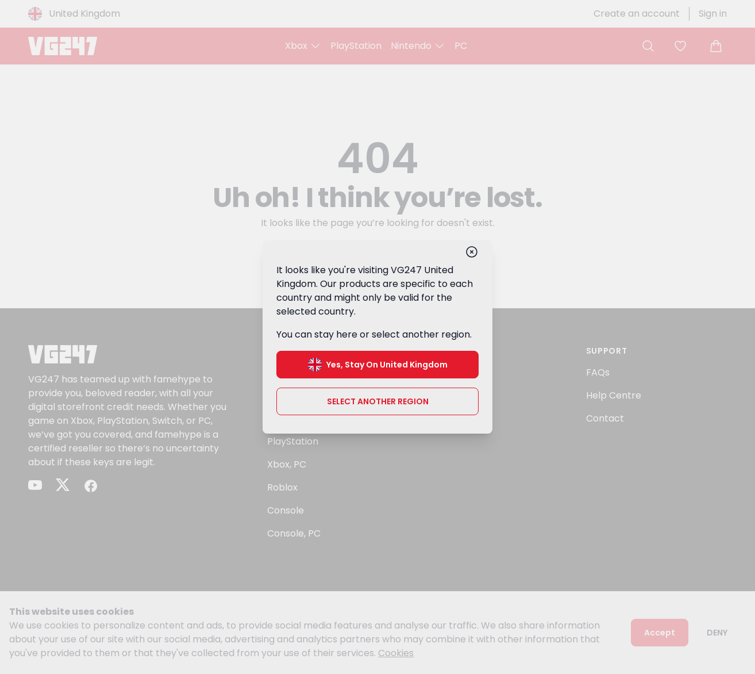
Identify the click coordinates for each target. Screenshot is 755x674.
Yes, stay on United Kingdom (378, 365)
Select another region (378, 401)
